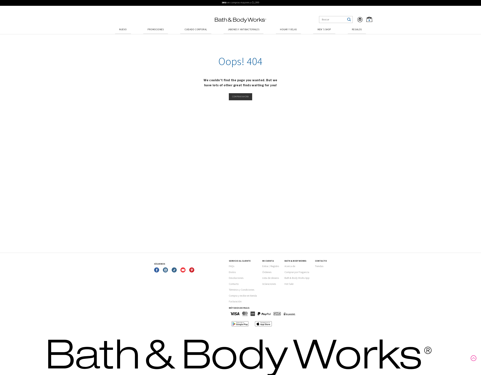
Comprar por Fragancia (296, 272)
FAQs (231, 266)
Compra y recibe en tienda (243, 296)
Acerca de (289, 266)
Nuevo (123, 29)
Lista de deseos (270, 278)
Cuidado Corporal (196, 29)
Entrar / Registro (270, 266)
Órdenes (266, 272)
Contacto (234, 284)
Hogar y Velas (288, 29)
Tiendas (319, 266)
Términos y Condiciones (241, 290)
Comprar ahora (240, 96)
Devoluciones (236, 278)
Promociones (156, 29)
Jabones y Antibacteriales (243, 29)
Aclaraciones (269, 284)
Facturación (235, 301)
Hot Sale (288, 284)
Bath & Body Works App (297, 278)
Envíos (232, 272)
